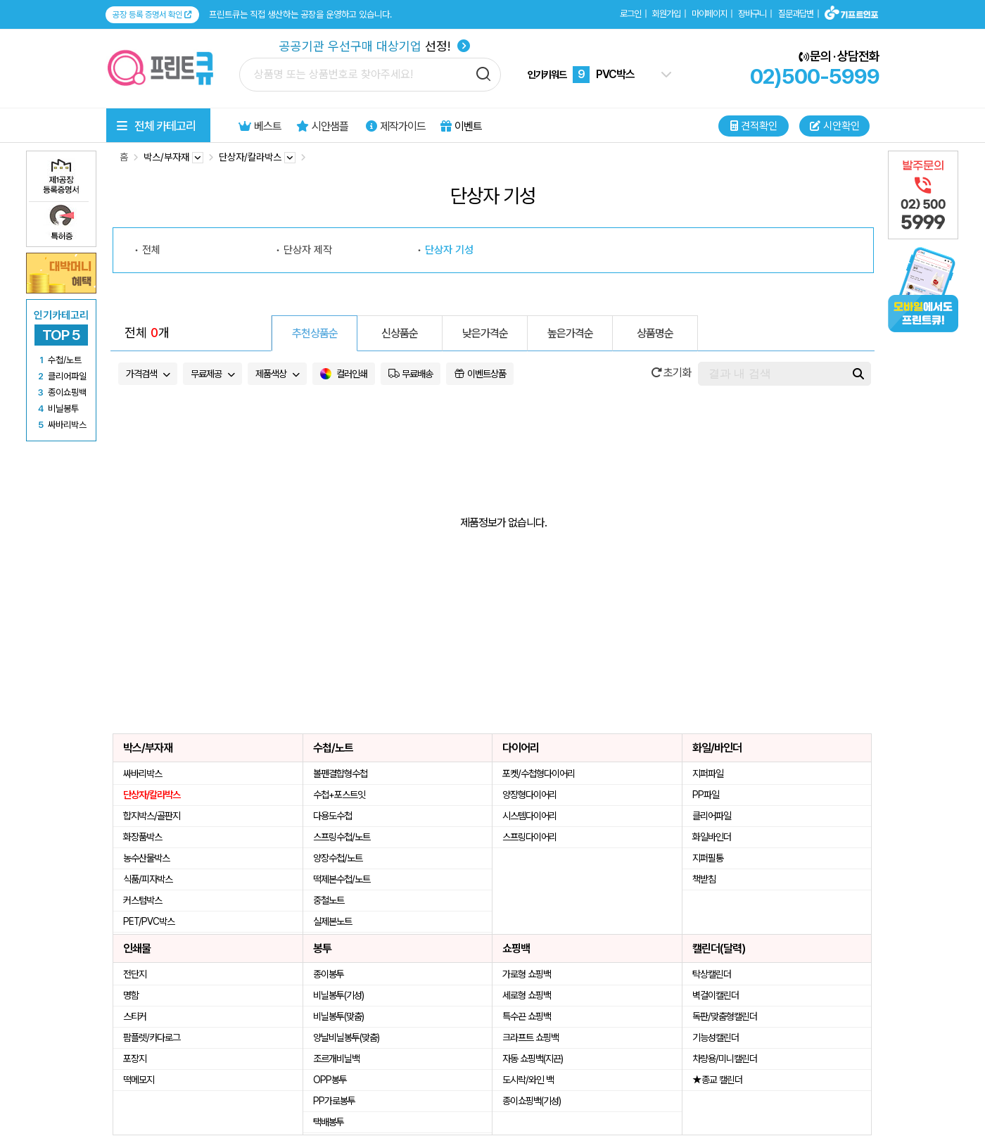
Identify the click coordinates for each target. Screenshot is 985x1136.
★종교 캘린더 (717, 1079)
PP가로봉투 (334, 1100)
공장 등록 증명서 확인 (152, 15)
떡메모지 (138, 1079)
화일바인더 (711, 836)
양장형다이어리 (529, 794)
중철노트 (328, 900)
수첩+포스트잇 (339, 794)
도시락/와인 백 (528, 1079)
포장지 (134, 1058)
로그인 (630, 13)
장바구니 (752, 13)
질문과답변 (795, 13)
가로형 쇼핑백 (526, 974)
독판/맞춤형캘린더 (724, 1016)
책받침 (704, 879)
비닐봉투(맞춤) (338, 1016)
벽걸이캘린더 (715, 995)
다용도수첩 (332, 815)
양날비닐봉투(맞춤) (346, 1037)
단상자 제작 (308, 250)
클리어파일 (711, 815)
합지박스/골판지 (151, 815)
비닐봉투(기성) (338, 995)
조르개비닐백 (336, 1058)
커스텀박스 (142, 900)
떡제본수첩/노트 (341, 879)
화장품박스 (142, 836)
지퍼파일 (707, 773)
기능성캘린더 (715, 1037)
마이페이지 (709, 13)
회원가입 (666, 13)
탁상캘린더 (711, 974)
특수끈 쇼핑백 (526, 1016)
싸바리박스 (142, 773)
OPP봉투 (330, 1079)
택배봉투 (328, 1122)
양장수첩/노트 (337, 858)
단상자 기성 (449, 250)
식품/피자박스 (147, 879)
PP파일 (705, 794)
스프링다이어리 (529, 836)
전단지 (134, 974)
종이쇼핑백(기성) (531, 1100)
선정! (374, 46)
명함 (131, 995)
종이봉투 (328, 974)
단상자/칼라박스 (151, 794)
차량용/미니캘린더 (724, 1058)
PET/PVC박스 (148, 921)
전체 (151, 250)
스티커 (134, 1016)
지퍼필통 (707, 858)
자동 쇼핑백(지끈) (532, 1058)
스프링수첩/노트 (341, 836)
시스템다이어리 (529, 815)
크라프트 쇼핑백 (530, 1037)
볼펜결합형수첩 (340, 773)
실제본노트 (332, 921)
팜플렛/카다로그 (151, 1037)
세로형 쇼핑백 (526, 995)
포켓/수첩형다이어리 (538, 773)
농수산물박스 (146, 858)
